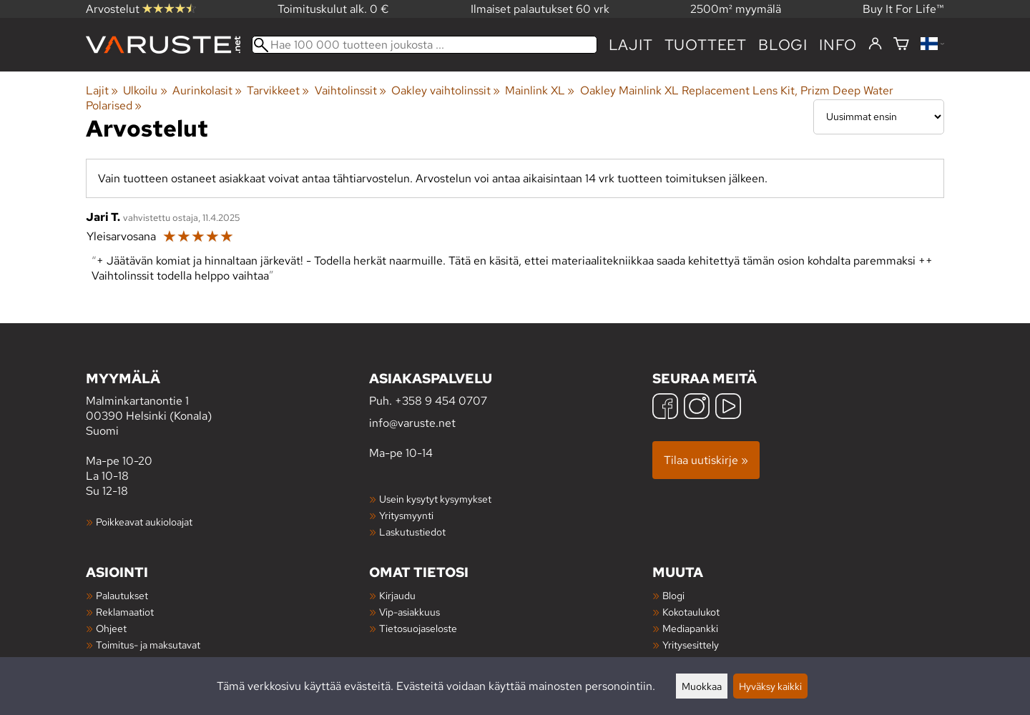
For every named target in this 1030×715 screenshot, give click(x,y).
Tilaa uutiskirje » (706, 460)
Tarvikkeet (278, 90)
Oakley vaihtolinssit (445, 90)
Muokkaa (702, 686)
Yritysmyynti (406, 515)
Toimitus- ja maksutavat (148, 644)
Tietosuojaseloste (418, 628)
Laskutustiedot (412, 531)
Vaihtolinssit (350, 90)
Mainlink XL (539, 90)
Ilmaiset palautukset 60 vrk (540, 8)
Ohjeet (111, 628)
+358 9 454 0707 (441, 400)
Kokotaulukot (691, 611)
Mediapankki (690, 628)
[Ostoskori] (901, 45)
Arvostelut (141, 8)
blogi (783, 44)
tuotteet (705, 44)
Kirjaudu (397, 595)
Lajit (631, 44)
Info (838, 44)
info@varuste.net (412, 422)
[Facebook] (665, 408)
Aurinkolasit (207, 90)
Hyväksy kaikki (770, 686)
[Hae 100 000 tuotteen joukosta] (424, 45)
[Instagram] (697, 408)
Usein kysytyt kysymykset (435, 499)
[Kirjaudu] (875, 44)
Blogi (673, 595)
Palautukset (122, 595)
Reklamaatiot (125, 611)
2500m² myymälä (735, 8)
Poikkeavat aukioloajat (144, 521)
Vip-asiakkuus (409, 611)
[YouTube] (728, 408)
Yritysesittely (690, 644)
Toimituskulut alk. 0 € (333, 8)
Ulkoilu (145, 90)
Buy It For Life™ (903, 8)
